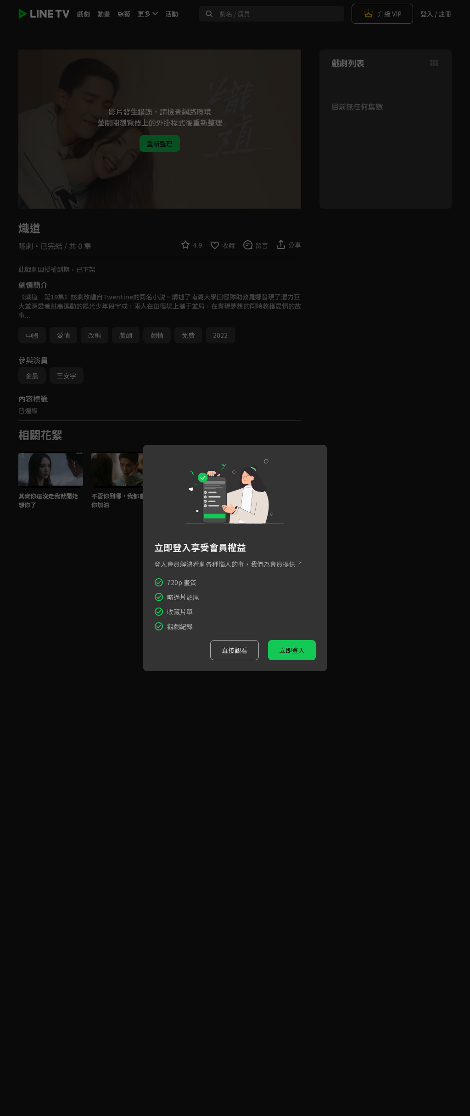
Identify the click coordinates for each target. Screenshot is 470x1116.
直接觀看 (234, 650)
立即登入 (292, 650)
